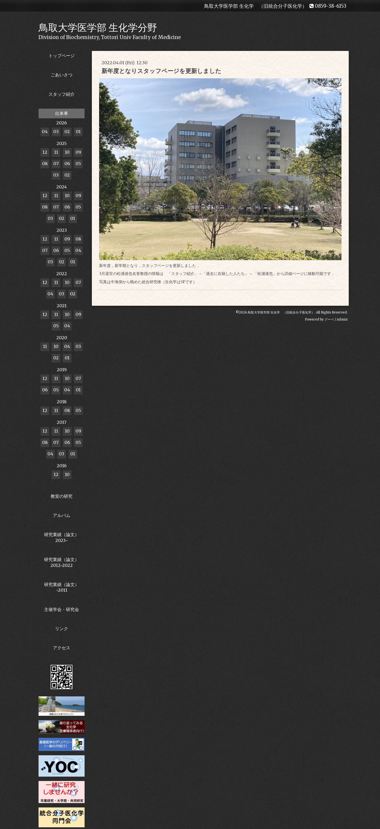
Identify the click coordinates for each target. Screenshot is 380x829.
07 (56, 163)
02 (67, 131)
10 (67, 152)
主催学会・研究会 (61, 609)
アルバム (61, 515)
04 (45, 131)
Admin (342, 319)
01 (78, 131)
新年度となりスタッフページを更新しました (161, 71)
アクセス (61, 648)
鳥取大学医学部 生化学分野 (98, 28)
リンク (61, 628)
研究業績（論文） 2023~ (61, 537)
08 (45, 163)
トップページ (61, 55)
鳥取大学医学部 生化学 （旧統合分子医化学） (281, 312)
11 (56, 152)
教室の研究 (61, 496)
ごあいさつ (61, 75)
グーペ (329, 319)
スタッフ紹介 (61, 94)
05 (78, 163)
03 (56, 131)
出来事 (61, 113)
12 (44, 152)
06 (67, 163)
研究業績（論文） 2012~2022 (61, 562)
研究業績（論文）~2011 (61, 587)
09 (78, 152)
